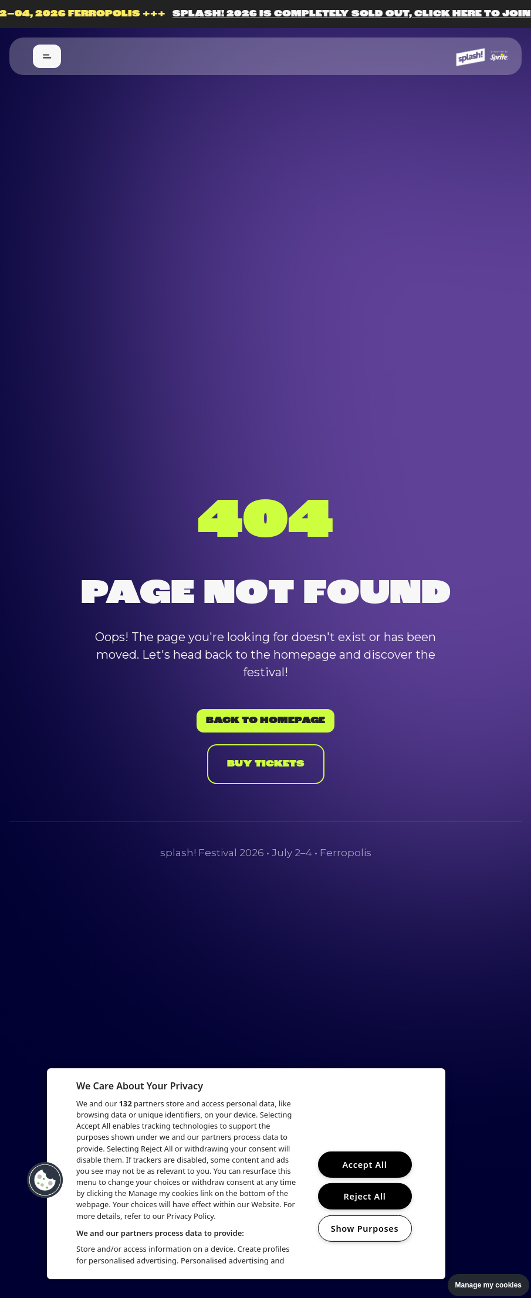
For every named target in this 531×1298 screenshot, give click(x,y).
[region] (246, 1173)
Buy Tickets (266, 764)
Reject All (365, 1196)
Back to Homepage (265, 720)
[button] (45, 1180)
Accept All (364, 1164)
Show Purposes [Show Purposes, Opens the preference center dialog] (365, 1228)
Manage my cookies (488, 1285)
